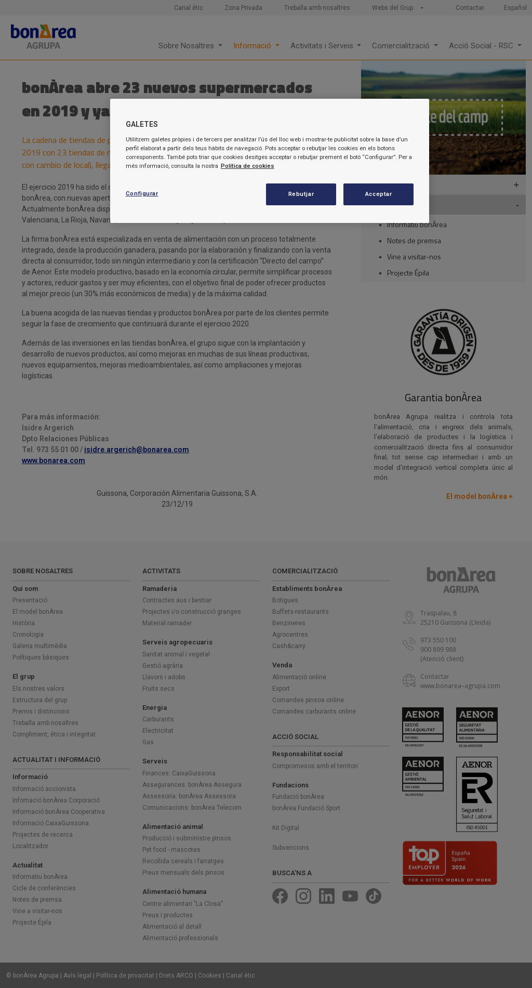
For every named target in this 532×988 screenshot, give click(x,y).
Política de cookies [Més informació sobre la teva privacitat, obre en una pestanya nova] (247, 165)
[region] (269, 161)
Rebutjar (301, 193)
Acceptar (378, 193)
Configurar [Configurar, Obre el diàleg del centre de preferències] (142, 193)
